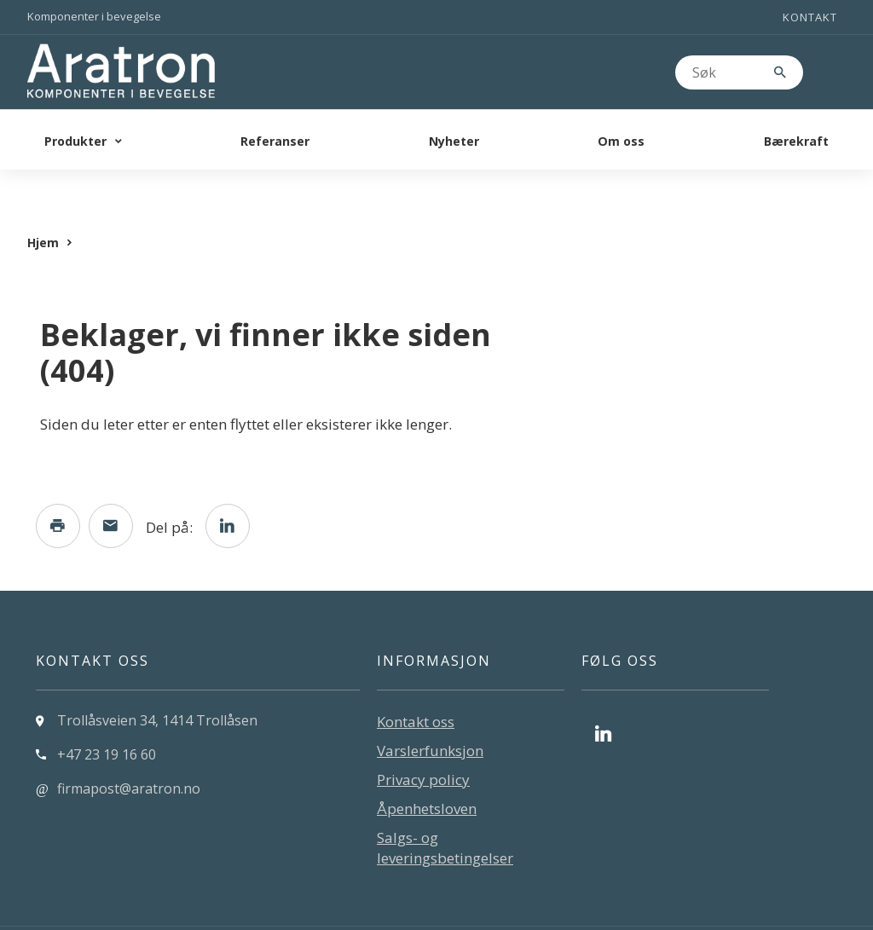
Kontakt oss (415, 687)
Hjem (43, 208)
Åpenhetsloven (427, 774)
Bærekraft (796, 141)
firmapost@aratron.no (128, 754)
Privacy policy (423, 745)
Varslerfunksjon (430, 716)
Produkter (75, 141)
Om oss (621, 141)
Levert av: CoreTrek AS (100, 911)
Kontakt (810, 17)
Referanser (274, 141)
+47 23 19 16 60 (106, 720)
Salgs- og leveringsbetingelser (445, 814)
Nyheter (454, 141)
